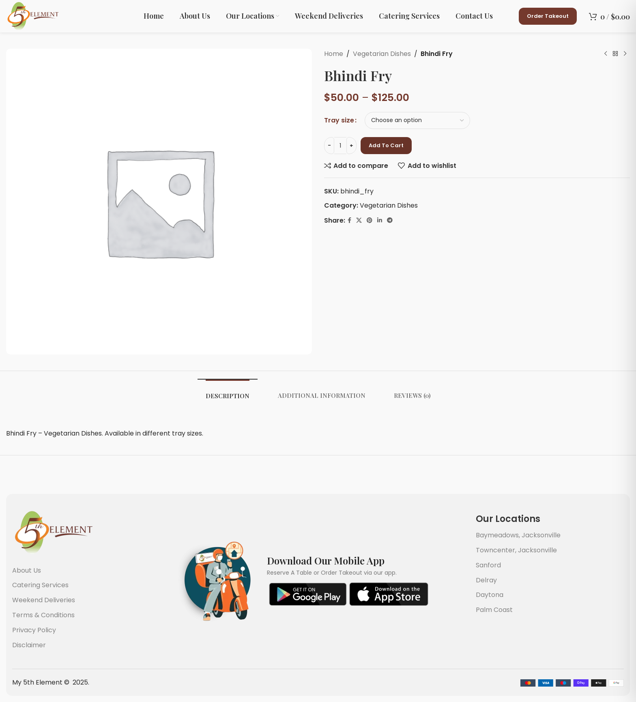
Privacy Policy (34, 630)
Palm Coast (494, 609)
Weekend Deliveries (43, 600)
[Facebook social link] (349, 220)
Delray (486, 580)
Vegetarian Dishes (382, 53)
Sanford (488, 565)
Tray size (339, 120)
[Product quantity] (340, 145)
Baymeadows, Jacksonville (518, 535)
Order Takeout (548, 16)
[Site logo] (32, 15)
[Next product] (625, 54)
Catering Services (40, 585)
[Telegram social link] (390, 220)
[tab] (228, 394)
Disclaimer (29, 645)
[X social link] (359, 220)
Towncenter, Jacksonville (516, 550)
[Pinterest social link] (369, 220)
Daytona (489, 594)
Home (333, 53)
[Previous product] (605, 54)
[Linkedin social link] (380, 220)
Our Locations (508, 519)
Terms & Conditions (43, 615)
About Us (26, 570)
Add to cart (386, 145)
